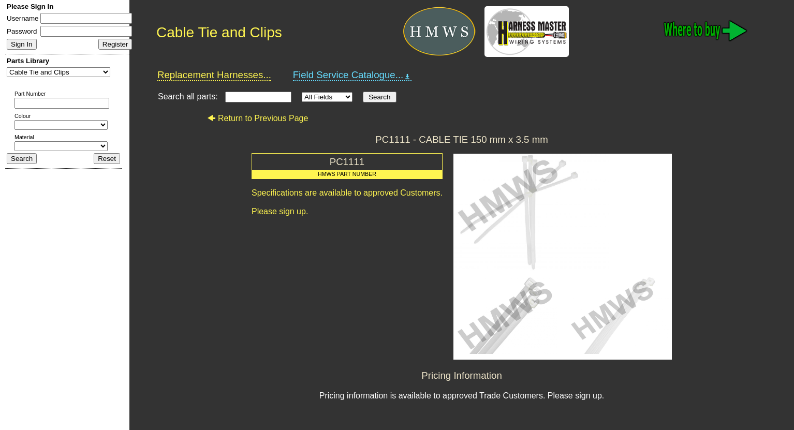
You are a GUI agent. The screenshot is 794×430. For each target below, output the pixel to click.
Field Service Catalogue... (352, 75)
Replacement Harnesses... (214, 74)
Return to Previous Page (257, 118)
